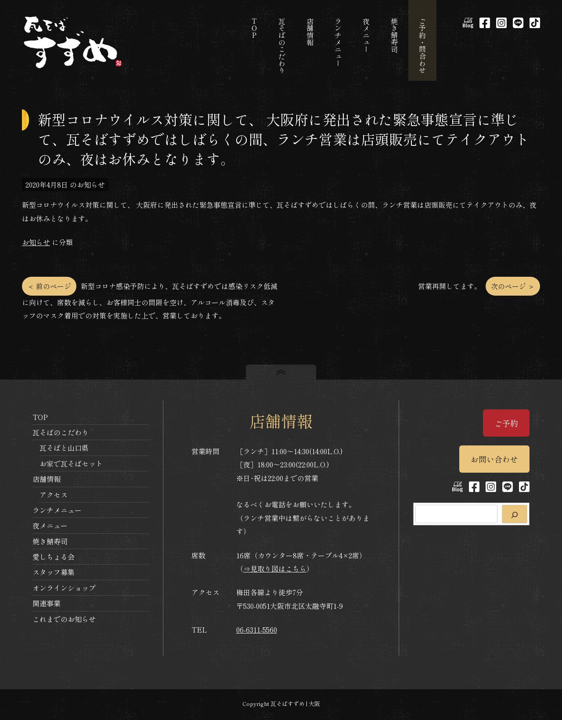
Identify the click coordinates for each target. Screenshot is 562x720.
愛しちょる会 (53, 556)
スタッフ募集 (53, 572)
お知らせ (36, 242)
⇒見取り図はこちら (274, 568)
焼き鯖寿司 (50, 541)
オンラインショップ (64, 588)
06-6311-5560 (256, 629)
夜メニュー (50, 525)
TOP (40, 417)
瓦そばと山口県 (64, 447)
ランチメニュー (57, 510)
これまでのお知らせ (64, 619)
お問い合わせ (494, 459)
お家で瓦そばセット (71, 463)
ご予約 (506, 423)
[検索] (514, 514)
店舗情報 (46, 479)
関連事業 (46, 603)
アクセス (54, 494)
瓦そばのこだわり (60, 432)
